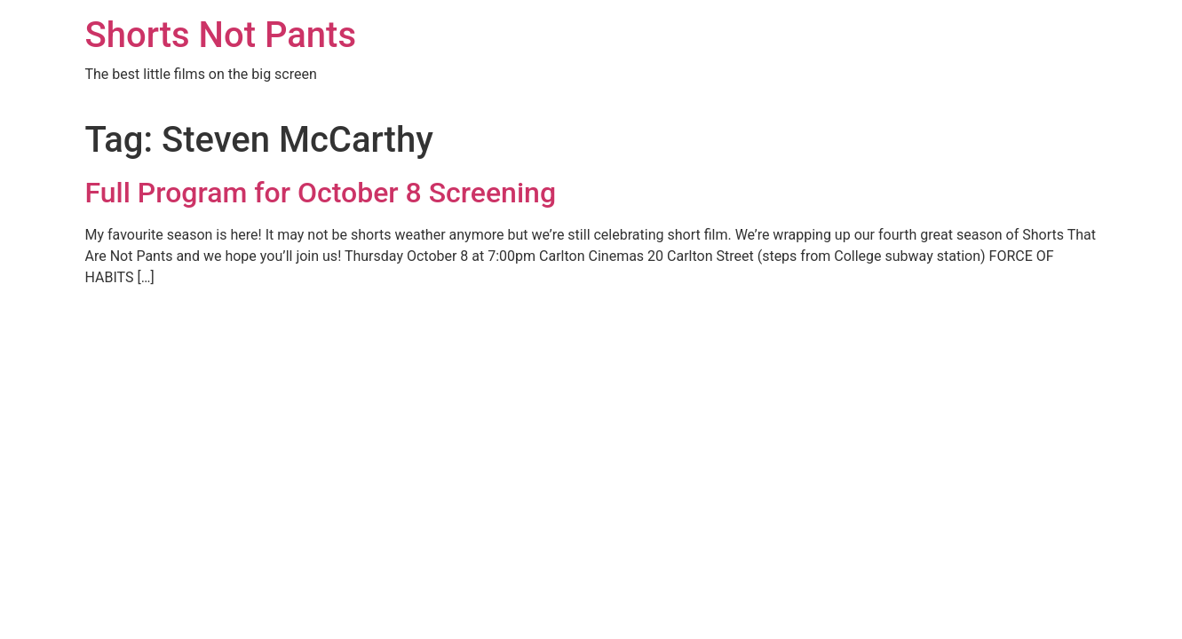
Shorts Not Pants (221, 35)
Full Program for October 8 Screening (321, 192)
